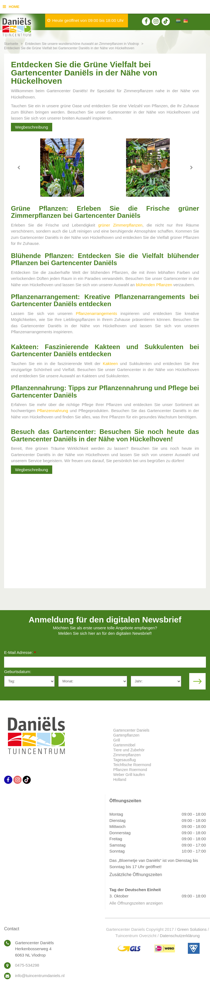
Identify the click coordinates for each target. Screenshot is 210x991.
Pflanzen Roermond (130, 769)
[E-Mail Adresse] (105, 662)
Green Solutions (192, 929)
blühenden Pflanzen (154, 284)
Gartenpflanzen (126, 735)
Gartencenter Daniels (131, 730)
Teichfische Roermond (132, 765)
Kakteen (110, 363)
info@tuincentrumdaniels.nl (40, 975)
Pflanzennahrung (52, 410)
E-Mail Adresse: (20, 653)
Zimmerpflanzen (127, 755)
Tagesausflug (124, 760)
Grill (116, 740)
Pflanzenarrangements (96, 313)
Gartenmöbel (124, 745)
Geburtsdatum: (17, 671)
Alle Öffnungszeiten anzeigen (136, 903)
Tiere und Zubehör (129, 750)
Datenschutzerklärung (180, 935)
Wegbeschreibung (31, 127)
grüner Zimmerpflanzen (120, 225)
